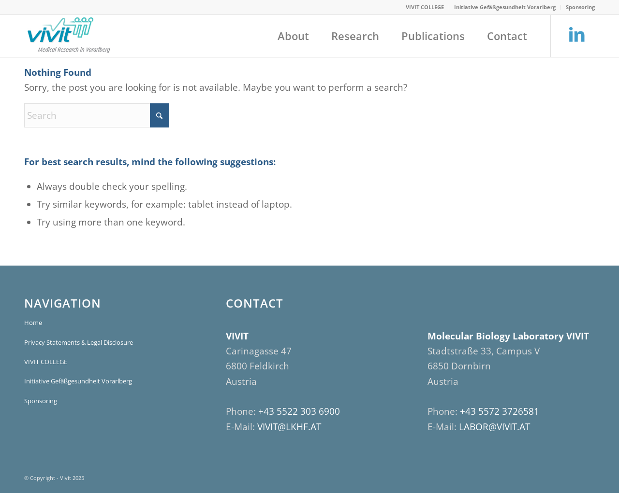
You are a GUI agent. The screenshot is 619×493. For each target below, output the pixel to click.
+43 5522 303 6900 (299, 411)
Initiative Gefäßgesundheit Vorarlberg (505, 7)
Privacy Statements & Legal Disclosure (78, 342)
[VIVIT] (68, 35)
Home (33, 322)
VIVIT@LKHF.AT (289, 427)
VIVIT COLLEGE (425, 7)
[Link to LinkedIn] (576, 35)
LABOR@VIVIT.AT (494, 427)
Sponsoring (580, 7)
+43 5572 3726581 (499, 411)
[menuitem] (425, 7)
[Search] (96, 115)
